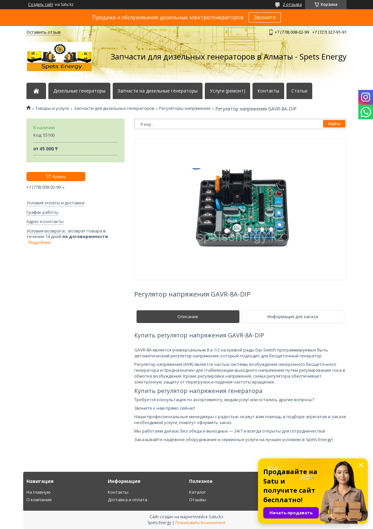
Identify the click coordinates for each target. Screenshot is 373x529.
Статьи (299, 91)
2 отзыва (292, 4)
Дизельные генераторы (79, 91)
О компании (39, 500)
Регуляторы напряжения (184, 108)
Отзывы (197, 500)
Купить (59, 176)
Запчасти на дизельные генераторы (158, 91)
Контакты (268, 91)
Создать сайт (40, 4)
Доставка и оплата (127, 500)
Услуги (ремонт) (227, 91)
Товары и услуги (52, 108)
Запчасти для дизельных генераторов (114, 108)
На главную (38, 492)
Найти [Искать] (334, 123)
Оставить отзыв (43, 32)
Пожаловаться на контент (200, 522)
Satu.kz (216, 517)
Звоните (265, 17)
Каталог (197, 492)
